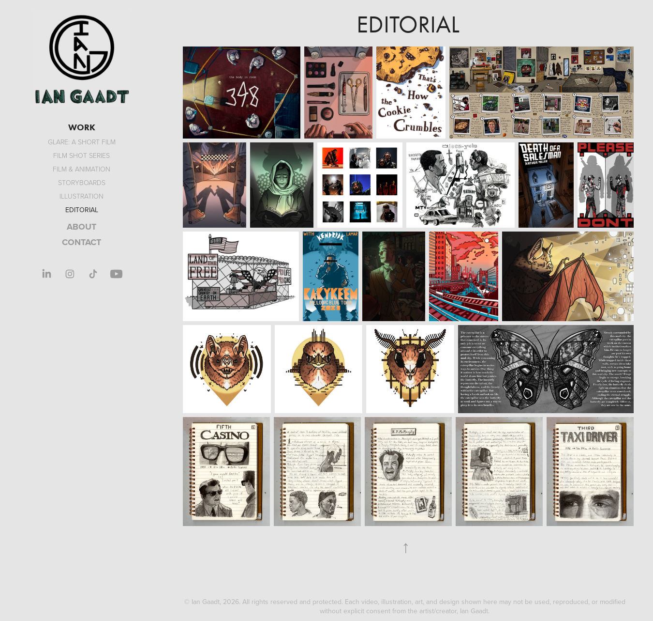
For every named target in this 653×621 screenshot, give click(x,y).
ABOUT (81, 226)
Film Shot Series (81, 155)
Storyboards (81, 182)
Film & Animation (81, 168)
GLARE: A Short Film (82, 141)
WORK (81, 127)
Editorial (81, 210)
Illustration (81, 196)
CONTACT (81, 242)
